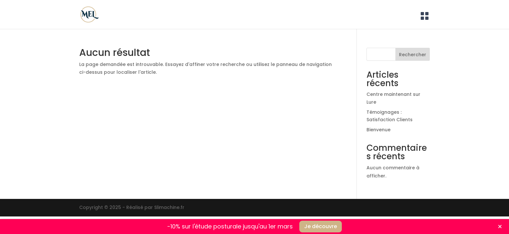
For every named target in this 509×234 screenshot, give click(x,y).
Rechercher (412, 54)
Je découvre (320, 226)
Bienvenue (378, 129)
